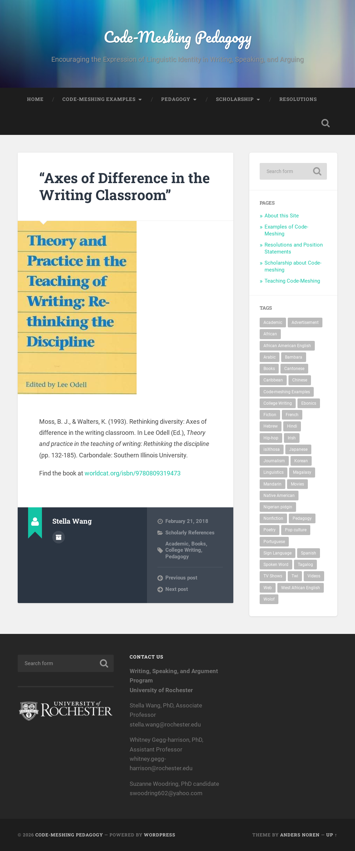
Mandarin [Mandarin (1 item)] (272, 484)
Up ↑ (331, 834)
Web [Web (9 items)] (267, 587)
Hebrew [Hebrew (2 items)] (270, 426)
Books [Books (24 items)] (269, 368)
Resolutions (298, 99)
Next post (176, 589)
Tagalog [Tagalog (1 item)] (305, 564)
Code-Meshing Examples (99, 99)
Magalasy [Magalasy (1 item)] (302, 472)
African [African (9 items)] (270, 334)
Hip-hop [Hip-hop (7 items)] (270, 438)
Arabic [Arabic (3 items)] (269, 357)
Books (198, 544)
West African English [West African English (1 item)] (300, 587)
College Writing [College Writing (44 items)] (277, 403)
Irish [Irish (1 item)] (292, 438)
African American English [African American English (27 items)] (287, 345)
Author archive (58, 537)
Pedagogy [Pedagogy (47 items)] (302, 518)
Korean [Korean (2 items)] (301, 460)
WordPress (159, 834)
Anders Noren (300, 834)
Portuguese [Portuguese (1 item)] (274, 541)
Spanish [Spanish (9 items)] (308, 553)
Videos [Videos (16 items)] (314, 576)
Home (35, 99)
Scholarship (235, 99)
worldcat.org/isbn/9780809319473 (133, 473)
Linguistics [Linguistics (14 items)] (273, 472)
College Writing (183, 550)
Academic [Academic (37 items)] (272, 322)
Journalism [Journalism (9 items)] (274, 460)
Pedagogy (175, 99)
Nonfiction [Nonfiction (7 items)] (273, 518)
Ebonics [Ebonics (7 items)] (308, 403)
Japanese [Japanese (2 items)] (298, 449)
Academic (177, 544)
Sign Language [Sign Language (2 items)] (277, 553)
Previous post (181, 578)
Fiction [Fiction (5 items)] (269, 414)
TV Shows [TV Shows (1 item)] (272, 576)
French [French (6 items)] (292, 414)
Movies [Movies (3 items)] (297, 484)
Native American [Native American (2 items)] (279, 495)
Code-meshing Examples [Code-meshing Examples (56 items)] (286, 391)
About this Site (282, 216)
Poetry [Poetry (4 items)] (269, 529)
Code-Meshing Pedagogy (177, 36)
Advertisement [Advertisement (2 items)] (305, 322)
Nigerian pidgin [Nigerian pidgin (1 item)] (277, 507)
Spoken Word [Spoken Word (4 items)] (275, 564)
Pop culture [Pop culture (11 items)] (295, 529)
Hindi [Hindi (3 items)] (292, 426)
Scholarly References (190, 533)
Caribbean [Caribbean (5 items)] (273, 380)
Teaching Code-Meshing (292, 281)
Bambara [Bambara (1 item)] (293, 357)
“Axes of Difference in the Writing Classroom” (124, 186)
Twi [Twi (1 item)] (295, 576)
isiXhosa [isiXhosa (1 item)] (271, 449)
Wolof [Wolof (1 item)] (269, 599)
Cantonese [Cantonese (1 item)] (294, 368)
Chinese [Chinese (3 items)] (299, 380)
